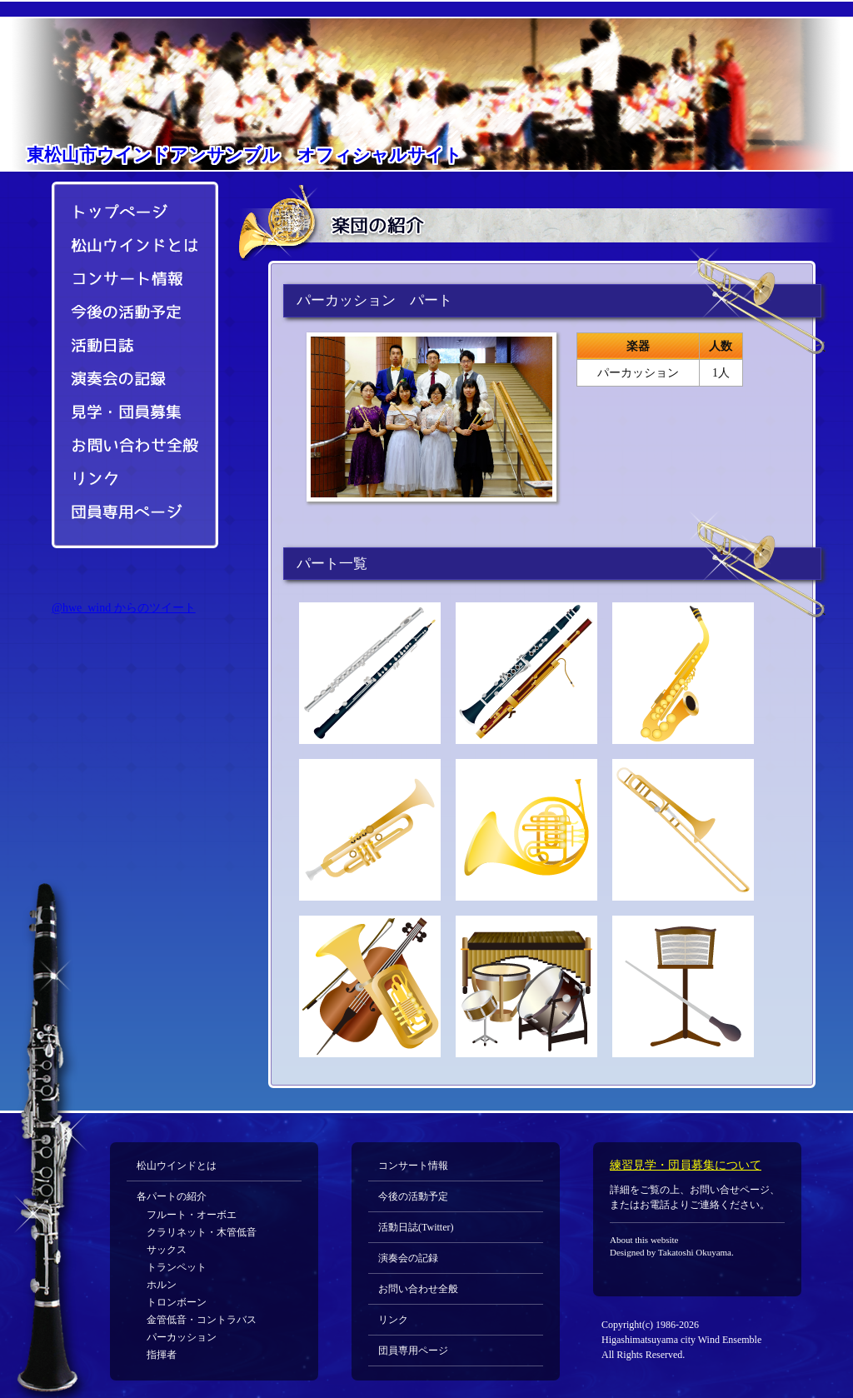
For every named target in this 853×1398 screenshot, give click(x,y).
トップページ (126, 209)
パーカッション (182, 1337)
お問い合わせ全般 (126, 446)
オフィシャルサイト (244, 155)
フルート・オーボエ (192, 1215)
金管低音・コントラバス (202, 1320)
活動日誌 (126, 346)
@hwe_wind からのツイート (124, 608)
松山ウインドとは (126, 246)
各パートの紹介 (172, 1196)
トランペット (177, 1267)
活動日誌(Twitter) (415, 1227)
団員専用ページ (126, 513)
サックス (167, 1250)
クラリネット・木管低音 (202, 1232)
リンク (126, 480)
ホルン (162, 1285)
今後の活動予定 (126, 313)
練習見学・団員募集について (685, 1165)
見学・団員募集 (126, 413)
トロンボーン (177, 1302)
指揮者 (162, 1355)
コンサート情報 (126, 280)
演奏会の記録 (126, 380)
